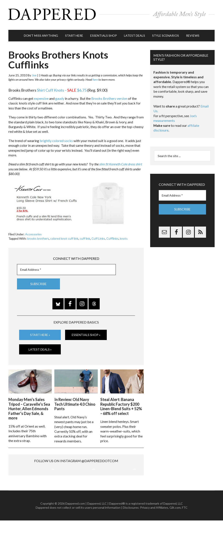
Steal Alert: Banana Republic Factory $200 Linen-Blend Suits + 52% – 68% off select (121, 404)
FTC (185, 542)
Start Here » (40, 332)
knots (124, 236)
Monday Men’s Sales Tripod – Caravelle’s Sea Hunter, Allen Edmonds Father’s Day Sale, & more (29, 406)
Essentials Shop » (86, 332)
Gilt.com (175, 542)
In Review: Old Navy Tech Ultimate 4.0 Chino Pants (74, 401)
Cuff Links (98, 236)
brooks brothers (38, 236)
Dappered (111, 14)
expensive (41, 96)
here (95, 77)
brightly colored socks (56, 139)
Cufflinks (112, 236)
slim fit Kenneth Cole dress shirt (120, 162)
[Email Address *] (66, 267)
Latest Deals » (40, 347)
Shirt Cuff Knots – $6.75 (62, 88)
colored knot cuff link (64, 236)
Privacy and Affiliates (154, 542)
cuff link (85, 236)
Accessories (33, 232)
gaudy (59, 96)
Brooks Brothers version (109, 96)
